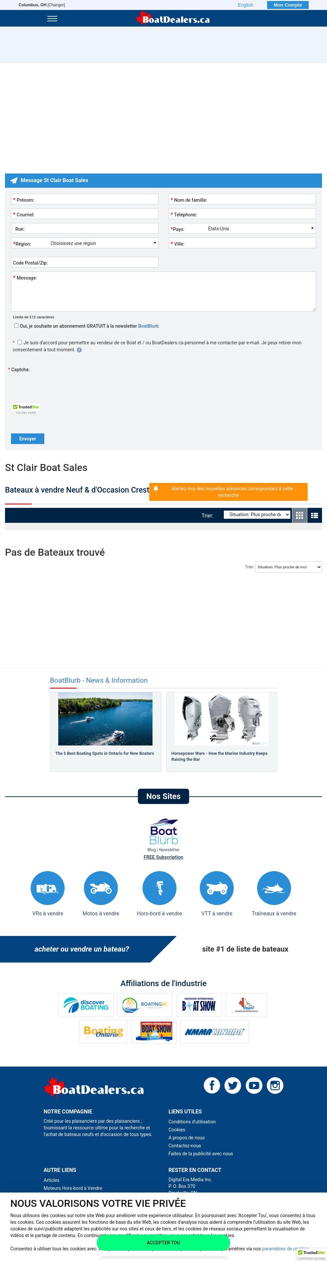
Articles (52, 1180)
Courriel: (23, 214)
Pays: (177, 229)
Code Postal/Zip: (30, 263)
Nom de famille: (188, 199)
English (245, 5)
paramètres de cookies (285, 1248)
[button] (311, 1254)
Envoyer (27, 438)
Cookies (176, 1129)
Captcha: (19, 369)
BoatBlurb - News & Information (99, 680)
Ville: (177, 243)
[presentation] (61, 387)
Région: (22, 243)
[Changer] (42, 5)
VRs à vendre (48, 894)
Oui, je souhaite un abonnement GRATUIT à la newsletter (86, 326)
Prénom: (23, 199)
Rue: (19, 229)
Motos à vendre (101, 894)
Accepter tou (163, 1242)
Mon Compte (288, 5)
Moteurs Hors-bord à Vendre (73, 1188)
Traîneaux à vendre (274, 894)
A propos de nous (186, 1137)
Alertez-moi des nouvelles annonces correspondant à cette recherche (232, 492)
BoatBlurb (148, 326)
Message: (25, 277)
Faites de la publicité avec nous (200, 1153)
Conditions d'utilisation (192, 1121)
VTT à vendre (217, 894)
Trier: (208, 516)
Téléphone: (183, 214)
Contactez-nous (184, 1145)
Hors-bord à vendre (159, 894)
